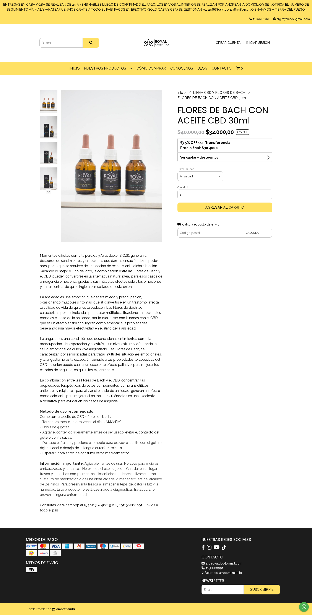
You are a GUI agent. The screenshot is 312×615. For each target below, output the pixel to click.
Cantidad (182, 187)
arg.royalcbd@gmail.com (222, 563)
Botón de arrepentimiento (222, 572)
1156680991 (212, 568)
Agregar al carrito (224, 207)
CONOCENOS (181, 68)
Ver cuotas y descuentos (199, 157)
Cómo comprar (151, 68)
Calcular (253, 232)
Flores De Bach (185, 169)
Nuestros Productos (108, 68)
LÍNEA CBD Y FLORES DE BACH (219, 93)
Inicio (74, 68)
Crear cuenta (228, 43)
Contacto (222, 68)
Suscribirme (261, 589)
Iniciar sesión (258, 43)
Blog (202, 68)
